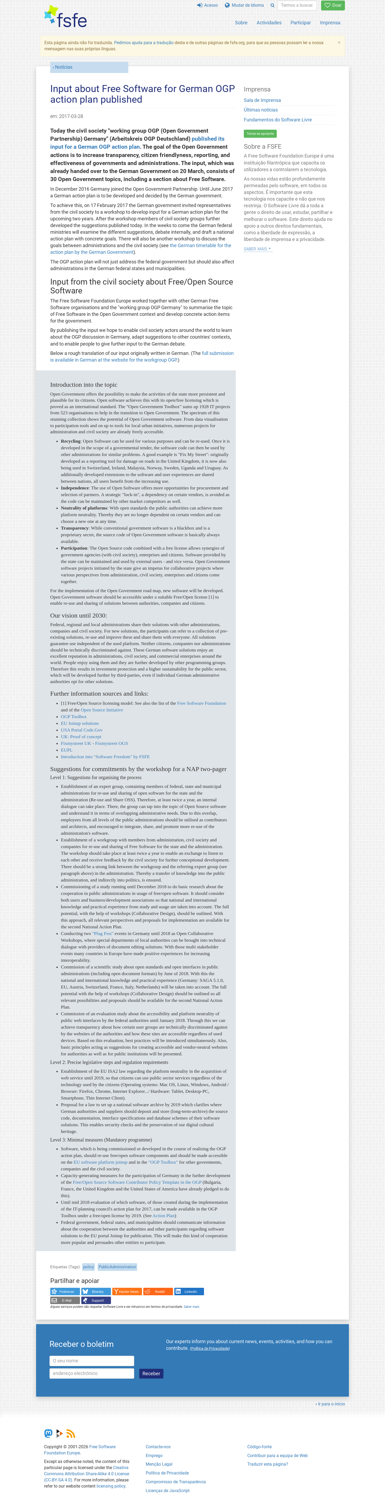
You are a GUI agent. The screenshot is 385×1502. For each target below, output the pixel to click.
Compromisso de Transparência (176, 1481)
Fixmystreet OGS (111, 743)
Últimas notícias (261, 110)
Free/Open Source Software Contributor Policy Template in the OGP (137, 1182)
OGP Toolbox (74, 716)
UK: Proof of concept (81, 736)
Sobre (241, 22)
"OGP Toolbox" (163, 1162)
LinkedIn (191, 1292)
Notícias (63, 67)
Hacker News (128, 1292)
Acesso (207, 5)
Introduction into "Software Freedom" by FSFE (105, 756)
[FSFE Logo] (65, 16)
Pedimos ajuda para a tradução (144, 42)
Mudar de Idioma (244, 5)
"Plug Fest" (102, 933)
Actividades (269, 22)
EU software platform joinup (101, 1162)
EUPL (67, 750)
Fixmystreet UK (76, 743)
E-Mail (66, 1300)
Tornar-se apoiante (260, 134)
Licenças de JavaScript (168, 1490)
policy (88, 1267)
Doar (333, 5)
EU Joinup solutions (80, 723)
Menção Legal (159, 1464)
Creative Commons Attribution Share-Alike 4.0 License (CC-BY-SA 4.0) (86, 1473)
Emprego (154, 1455)
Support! (98, 1300)
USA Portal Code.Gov (82, 730)
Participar (301, 22)
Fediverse (67, 1292)
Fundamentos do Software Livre (278, 119)
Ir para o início (331, 1404)
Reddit (160, 1292)
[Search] (272, 5)
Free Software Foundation (201, 703)
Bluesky (97, 1292)
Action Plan (163, 1215)
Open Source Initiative (102, 709)
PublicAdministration (117, 1267)
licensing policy (111, 1486)
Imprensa (330, 22)
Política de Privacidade (167, 1473)
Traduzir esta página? (267, 1464)
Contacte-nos (158, 1446)
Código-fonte (259, 1446)
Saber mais (191, 1307)
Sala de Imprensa (262, 100)
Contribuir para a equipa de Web (277, 1455)
